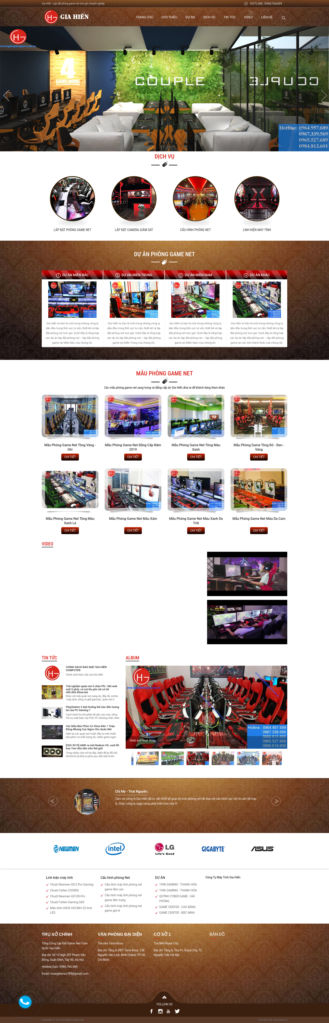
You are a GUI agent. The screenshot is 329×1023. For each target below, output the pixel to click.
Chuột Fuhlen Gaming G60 (67, 902)
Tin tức (229, 17)
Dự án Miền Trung (136, 275)
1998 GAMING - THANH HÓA (178, 884)
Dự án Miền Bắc (75, 275)
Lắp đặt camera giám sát (134, 230)
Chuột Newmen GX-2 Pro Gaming (71, 884)
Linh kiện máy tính (257, 230)
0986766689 (273, 3)
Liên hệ (267, 17)
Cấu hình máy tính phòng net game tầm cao (123, 887)
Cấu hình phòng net (195, 230)
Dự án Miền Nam (198, 275)
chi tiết (70, 457)
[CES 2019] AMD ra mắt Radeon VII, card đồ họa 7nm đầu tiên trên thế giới (92, 747)
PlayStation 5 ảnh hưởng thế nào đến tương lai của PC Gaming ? (92, 708)
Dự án (190, 17)
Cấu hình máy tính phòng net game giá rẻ (123, 908)
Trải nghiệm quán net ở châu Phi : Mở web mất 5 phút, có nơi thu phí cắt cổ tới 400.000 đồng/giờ (91, 689)
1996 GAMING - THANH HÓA (178, 890)
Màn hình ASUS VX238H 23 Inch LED (71, 910)
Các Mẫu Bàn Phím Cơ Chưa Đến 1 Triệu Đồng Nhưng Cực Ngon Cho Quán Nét (90, 728)
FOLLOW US (164, 1004)
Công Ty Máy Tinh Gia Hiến (222, 877)
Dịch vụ (209, 17)
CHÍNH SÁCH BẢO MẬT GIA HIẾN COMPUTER (86, 668)
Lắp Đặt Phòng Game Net (72, 230)
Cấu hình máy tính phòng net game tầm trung (123, 898)
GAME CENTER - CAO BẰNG (177, 907)
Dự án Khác (260, 275)
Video (248, 17)
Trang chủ (144, 17)
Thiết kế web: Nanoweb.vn (272, 1019)
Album (132, 657)
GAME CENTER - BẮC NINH (177, 912)
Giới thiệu (169, 17)
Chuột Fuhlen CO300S (64, 890)
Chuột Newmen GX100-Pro (67, 896)
